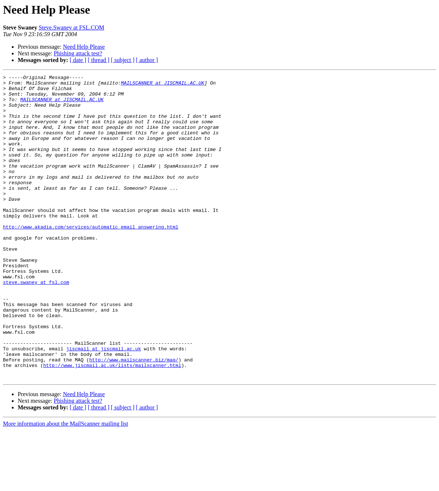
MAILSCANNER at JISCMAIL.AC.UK (162, 85)
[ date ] (78, 60)
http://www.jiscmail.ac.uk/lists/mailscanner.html (112, 423)
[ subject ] (123, 60)
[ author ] (147, 60)
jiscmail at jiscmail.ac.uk (103, 404)
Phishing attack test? (78, 53)
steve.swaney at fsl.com (36, 324)
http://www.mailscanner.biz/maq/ (133, 417)
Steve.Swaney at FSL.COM (71, 27)
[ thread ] (98, 60)
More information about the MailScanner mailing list (65, 484)
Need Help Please (84, 47)
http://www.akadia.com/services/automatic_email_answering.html (90, 257)
